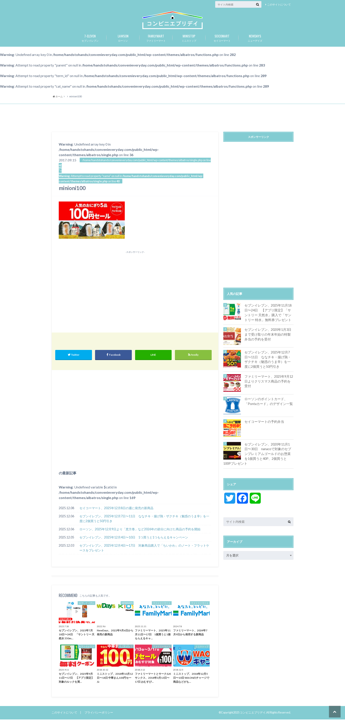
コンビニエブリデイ (253, 714)
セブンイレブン (89, 39)
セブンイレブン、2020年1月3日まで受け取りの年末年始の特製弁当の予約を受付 (268, 335)
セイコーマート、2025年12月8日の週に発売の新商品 (116, 510)
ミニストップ (189, 39)
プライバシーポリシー (98, 714)
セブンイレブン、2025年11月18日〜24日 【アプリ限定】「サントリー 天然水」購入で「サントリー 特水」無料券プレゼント (267, 314)
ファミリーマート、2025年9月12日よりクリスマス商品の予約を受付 (267, 382)
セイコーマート (222, 39)
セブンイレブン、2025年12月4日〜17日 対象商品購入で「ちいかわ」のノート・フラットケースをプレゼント (144, 549)
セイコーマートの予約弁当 (262, 423)
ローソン (122, 39)
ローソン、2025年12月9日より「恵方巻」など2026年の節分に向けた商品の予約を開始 (139, 531)
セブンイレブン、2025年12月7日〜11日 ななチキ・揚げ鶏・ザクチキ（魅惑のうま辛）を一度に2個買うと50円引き (144, 520)
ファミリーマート (155, 39)
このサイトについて (279, 4)
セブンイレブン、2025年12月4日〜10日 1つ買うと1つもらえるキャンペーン (133, 539)
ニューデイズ (255, 39)
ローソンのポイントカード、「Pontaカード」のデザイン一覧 (267, 402)
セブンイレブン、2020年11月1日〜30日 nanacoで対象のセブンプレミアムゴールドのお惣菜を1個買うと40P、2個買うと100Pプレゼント (258, 455)
